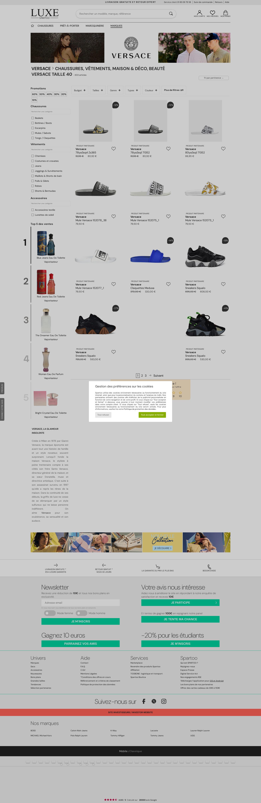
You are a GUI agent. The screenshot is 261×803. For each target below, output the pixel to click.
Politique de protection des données (140, 409)
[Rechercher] (171, 14)
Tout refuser (103, 415)
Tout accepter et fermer (152, 415)
